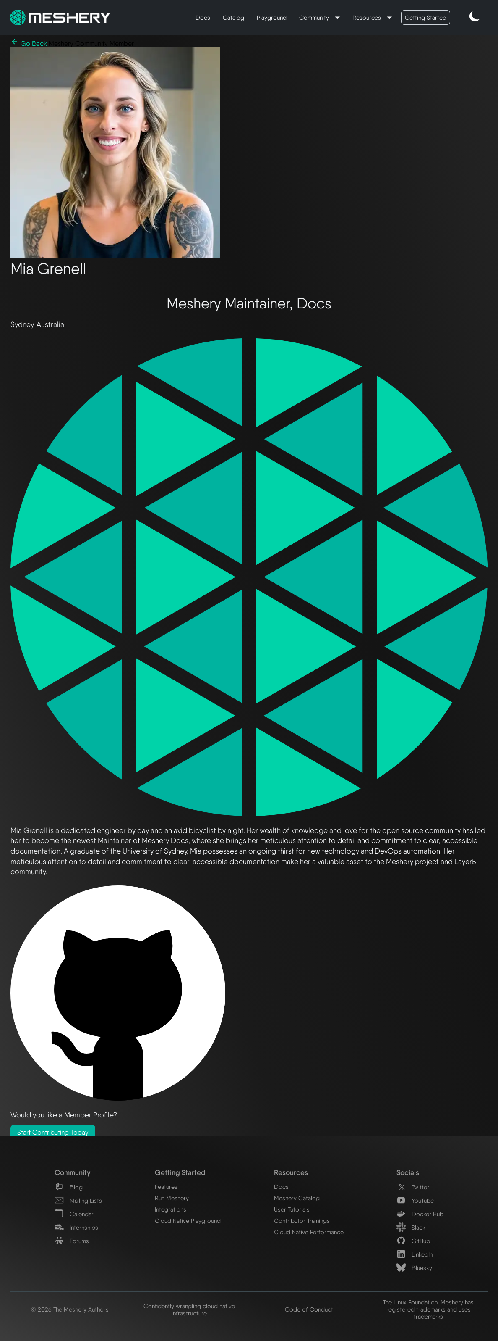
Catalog (233, 17)
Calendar (74, 1213)
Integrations (170, 1209)
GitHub (413, 1240)
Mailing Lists (78, 1200)
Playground (272, 17)
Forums (72, 1240)
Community (315, 17)
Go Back (29, 43)
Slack (410, 1227)
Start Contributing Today (53, 1132)
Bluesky (414, 1267)
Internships (76, 1227)
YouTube (415, 1200)
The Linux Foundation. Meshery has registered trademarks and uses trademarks (428, 1309)
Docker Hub (419, 1213)
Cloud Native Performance (309, 1232)
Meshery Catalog (297, 1197)
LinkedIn (414, 1254)
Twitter (412, 1187)
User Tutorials (292, 1209)
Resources (367, 17)
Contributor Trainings (302, 1220)
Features (166, 1186)
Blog (69, 1187)
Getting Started (425, 17)
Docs (203, 17)
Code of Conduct (309, 1309)
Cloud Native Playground (188, 1220)
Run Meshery (172, 1197)
